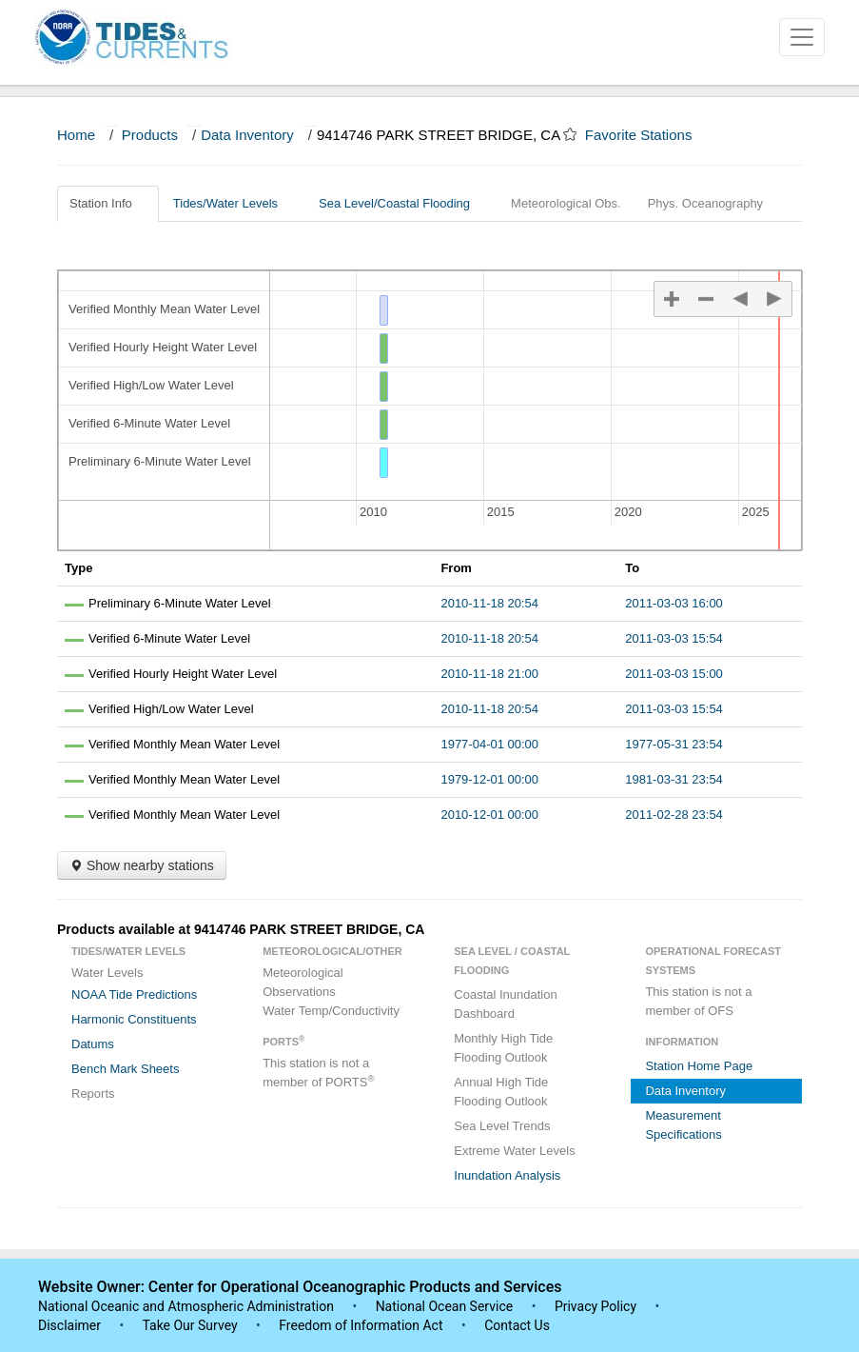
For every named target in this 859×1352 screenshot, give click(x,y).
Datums (92, 1044)
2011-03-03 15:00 (674, 673)
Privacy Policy (595, 1306)
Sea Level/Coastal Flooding (401, 203)
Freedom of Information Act (360, 1325)
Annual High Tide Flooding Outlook (501, 1091)
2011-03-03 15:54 (674, 638)
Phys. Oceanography (705, 203)
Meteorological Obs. (566, 203)
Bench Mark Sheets (125, 1069)
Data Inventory (247, 135)
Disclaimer (69, 1325)
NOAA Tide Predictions (134, 994)
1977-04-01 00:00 (489, 744)
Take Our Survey (191, 1325)
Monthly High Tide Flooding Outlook (503, 1047)
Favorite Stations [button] (648, 135)
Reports (93, 1093)
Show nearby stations (141, 865)
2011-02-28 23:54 (674, 814)
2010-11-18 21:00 (489, 673)
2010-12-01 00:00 (489, 814)
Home (76, 135)
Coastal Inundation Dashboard (505, 1004)
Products (150, 135)
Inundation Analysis (507, 1175)
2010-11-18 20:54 (489, 603)
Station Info (107, 203)
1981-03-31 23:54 (674, 779)
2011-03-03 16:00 (674, 603)
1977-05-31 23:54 (674, 744)
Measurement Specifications (683, 1125)
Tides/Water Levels (232, 203)
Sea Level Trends (502, 1126)
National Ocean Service (445, 1306)
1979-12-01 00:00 (489, 779)
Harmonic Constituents (134, 1019)
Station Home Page (698, 1066)
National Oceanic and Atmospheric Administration (186, 1306)
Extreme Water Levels (514, 1150)
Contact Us (517, 1325)
